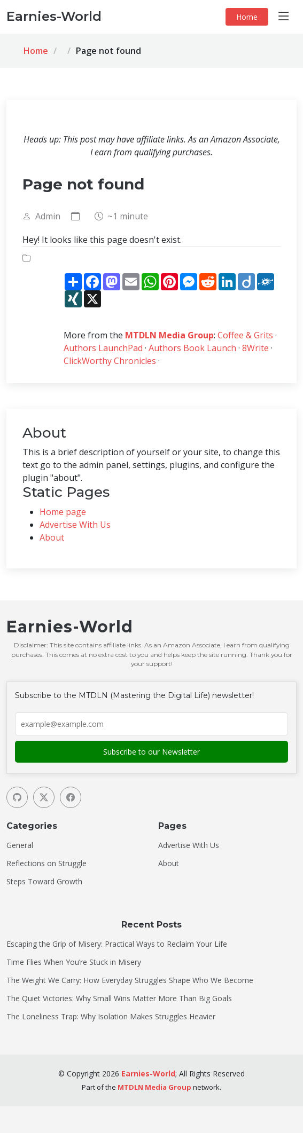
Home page (63, 512)
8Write (255, 348)
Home (247, 17)
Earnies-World (148, 1073)
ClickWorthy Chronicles (110, 361)
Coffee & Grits (245, 335)
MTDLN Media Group (169, 335)
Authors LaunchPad (103, 348)
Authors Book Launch (192, 348)
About (52, 537)
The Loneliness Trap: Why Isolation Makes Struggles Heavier (110, 1016)
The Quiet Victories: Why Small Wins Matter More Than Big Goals (119, 998)
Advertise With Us (75, 524)
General (19, 845)
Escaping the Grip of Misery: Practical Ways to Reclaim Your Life (116, 944)
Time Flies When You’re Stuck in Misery (73, 962)
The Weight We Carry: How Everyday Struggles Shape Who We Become (129, 980)
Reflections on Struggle (46, 863)
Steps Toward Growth (44, 881)
